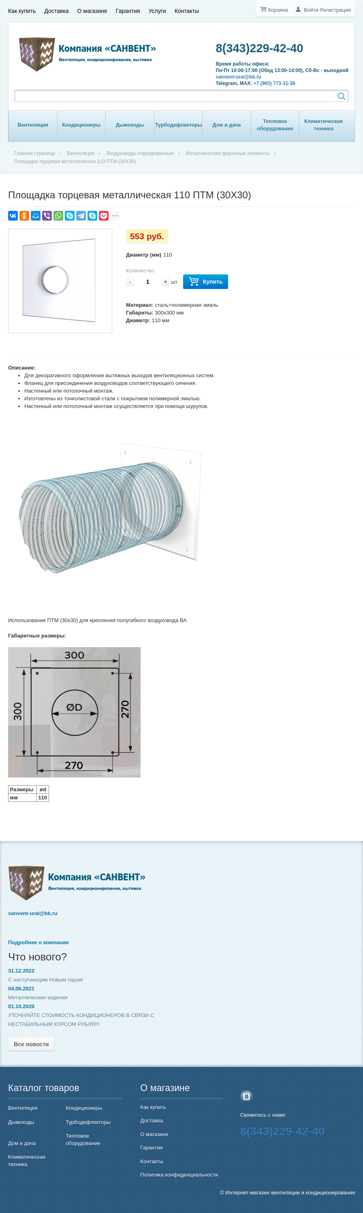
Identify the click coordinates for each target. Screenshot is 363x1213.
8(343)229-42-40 (259, 48)
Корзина (278, 10)
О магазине (92, 11)
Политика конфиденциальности (179, 1175)
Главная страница (34, 153)
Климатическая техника (323, 125)
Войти (311, 10)
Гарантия (128, 11)
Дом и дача (227, 125)
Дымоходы (130, 125)
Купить (205, 282)
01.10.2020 (21, 1006)
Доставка (56, 11)
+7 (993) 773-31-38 (274, 83)
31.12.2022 (21, 971)
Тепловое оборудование (275, 125)
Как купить (22, 11)
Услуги (157, 11)
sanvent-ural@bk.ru (238, 77)
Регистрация (335, 10)
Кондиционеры (81, 125)
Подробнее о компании (38, 942)
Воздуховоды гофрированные (140, 153)
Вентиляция (32, 125)
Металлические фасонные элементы (227, 153)
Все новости (31, 1044)
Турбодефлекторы (178, 125)
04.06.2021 (21, 989)
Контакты (187, 11)
